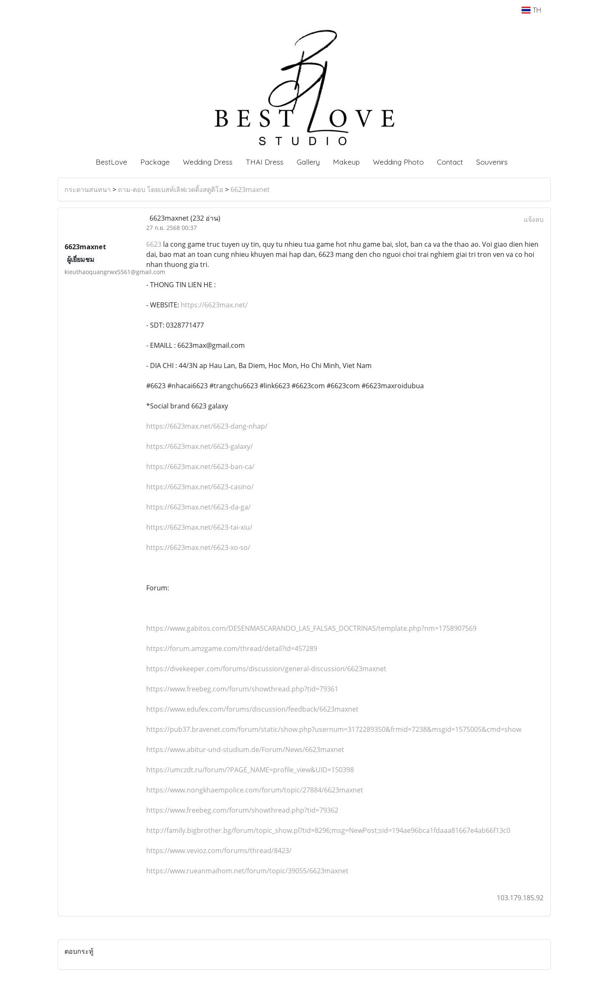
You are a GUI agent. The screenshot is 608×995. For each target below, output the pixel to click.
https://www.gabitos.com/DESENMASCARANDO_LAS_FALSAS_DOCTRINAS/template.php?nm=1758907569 (311, 628)
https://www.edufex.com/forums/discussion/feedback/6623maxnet (252, 709)
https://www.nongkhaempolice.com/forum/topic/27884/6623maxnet (254, 790)
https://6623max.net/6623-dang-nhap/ (207, 426)
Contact (450, 161)
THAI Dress (265, 161)
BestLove (111, 161)
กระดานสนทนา (87, 189)
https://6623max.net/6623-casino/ (200, 486)
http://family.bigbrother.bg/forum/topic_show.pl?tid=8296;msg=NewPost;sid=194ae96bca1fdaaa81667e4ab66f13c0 (328, 830)
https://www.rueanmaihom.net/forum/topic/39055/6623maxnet (247, 870)
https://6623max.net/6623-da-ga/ (198, 507)
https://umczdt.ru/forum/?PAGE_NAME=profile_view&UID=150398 (250, 769)
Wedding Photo (398, 161)
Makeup (346, 161)
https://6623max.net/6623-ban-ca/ (200, 466)
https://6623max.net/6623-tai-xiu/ (199, 527)
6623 (153, 244)
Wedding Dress (208, 161)
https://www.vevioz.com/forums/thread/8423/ (219, 850)
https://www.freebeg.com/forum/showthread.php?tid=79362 (242, 810)
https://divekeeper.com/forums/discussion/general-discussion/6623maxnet (266, 668)
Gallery (308, 161)
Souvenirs (492, 161)
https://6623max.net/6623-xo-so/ (198, 547)
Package (155, 161)
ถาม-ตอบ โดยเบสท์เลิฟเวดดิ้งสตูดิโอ (170, 189)
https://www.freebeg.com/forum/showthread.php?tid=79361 (242, 689)
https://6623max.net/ (213, 304)
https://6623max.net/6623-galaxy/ (199, 446)
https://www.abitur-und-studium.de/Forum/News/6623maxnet (245, 749)
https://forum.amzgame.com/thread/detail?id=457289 (231, 648)
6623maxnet (250, 189)
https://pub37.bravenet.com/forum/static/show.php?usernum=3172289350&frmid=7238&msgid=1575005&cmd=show (333, 729)
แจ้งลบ (534, 219)
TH (531, 10)
